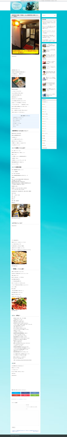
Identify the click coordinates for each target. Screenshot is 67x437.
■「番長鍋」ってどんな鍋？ (17, 123)
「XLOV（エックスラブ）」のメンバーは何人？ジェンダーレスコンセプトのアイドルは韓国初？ (49, 31)
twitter (46, 0)
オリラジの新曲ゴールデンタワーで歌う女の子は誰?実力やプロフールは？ (51, 89)
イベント (45, 109)
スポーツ (45, 121)
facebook (49, 0)
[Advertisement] (18, 63)
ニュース (45, 128)
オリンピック (46, 116)
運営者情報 (30, 0)
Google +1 (53, 0)
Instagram (43, 0)
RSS (56, 0)
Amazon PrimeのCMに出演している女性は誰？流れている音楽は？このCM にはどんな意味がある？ (49, 22)
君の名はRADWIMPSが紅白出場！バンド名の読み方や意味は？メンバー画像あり (50, 84)
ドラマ (45, 123)
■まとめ (14, 126)
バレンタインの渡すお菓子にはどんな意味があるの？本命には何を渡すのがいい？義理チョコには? (49, 27)
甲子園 (45, 145)
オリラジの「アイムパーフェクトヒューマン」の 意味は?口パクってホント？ (51, 67)
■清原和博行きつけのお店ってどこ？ (18, 117)
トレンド (45, 126)
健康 (44, 135)
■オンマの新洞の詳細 (16, 120)
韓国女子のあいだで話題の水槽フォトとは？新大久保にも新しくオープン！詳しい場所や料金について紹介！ (49, 36)
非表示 (29, 115)
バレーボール (46, 133)
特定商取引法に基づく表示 (25, 0)
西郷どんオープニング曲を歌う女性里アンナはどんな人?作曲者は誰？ (51, 78)
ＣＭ (44, 104)
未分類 (45, 140)
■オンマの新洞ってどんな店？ (17, 118)
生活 (44, 143)
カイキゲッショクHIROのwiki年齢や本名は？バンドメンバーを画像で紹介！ (50, 50)
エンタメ (45, 111)
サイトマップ (39, 0)
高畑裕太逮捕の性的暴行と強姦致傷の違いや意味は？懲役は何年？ (50, 72)
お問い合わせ (34, 0)
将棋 (44, 138)
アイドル (45, 106)
